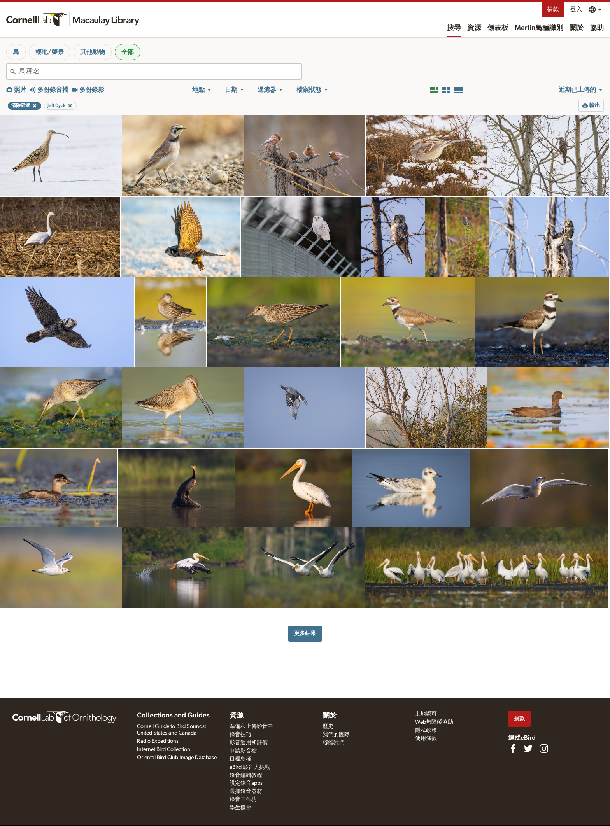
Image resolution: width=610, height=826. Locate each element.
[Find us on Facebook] (512, 748)
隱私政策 (426, 730)
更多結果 (305, 633)
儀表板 (497, 28)
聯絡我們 (333, 743)
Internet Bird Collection (163, 749)
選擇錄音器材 (246, 791)
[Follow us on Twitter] (528, 748)
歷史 (328, 726)
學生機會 (240, 807)
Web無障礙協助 (434, 722)
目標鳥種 (240, 759)
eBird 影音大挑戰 (250, 767)
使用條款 (426, 738)
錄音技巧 (240, 734)
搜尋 (454, 28)
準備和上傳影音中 (251, 726)
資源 (474, 28)
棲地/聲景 (49, 52)
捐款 (553, 9)
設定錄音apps (246, 783)
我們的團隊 (336, 734)
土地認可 (426, 714)
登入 (576, 9)
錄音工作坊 (243, 799)
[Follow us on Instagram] (544, 748)
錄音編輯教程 (246, 775)
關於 (577, 28)
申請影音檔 (243, 751)
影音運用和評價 (249, 743)
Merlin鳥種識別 (539, 28)
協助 (597, 28)
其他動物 (92, 52)
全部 (127, 52)
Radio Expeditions (158, 741)
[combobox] (160, 71)
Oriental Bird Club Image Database (177, 757)
